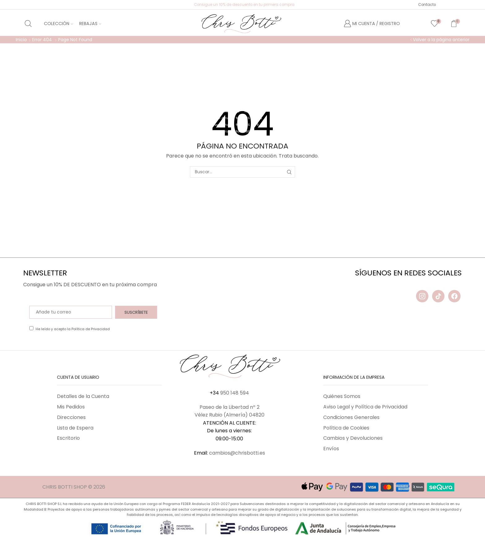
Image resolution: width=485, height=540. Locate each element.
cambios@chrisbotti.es (237, 452)
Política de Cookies (346, 427)
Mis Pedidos (71, 406)
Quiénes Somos (341, 396)
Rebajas (90, 23)
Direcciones (71, 417)
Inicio (21, 40)
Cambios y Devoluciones (353, 438)
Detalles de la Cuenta (83, 396)
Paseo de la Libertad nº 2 (230, 407)
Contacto (427, 4)
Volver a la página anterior (441, 40)
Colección (58, 23)
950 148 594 (234, 392)
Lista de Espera (75, 427)
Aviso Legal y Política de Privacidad (365, 406)
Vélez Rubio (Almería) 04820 (229, 414)
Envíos (331, 448)
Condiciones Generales (351, 417)
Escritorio (68, 438)
